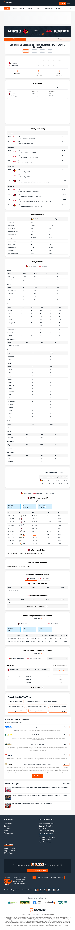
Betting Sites (46, 833)
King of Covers (9, 851)
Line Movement (61, 88)
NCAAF (7, 8)
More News (66, 783)
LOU (43, 480)
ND (24, 534)
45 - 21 (35, 515)
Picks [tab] (37, 39)
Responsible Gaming (46, 831)
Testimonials (8, 833)
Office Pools (8, 853)
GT (23, 537)
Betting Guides (46, 819)
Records (34, 51)
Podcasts (42, 828)
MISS (43, 484)
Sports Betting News (46, 826)
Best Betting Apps (45, 842)
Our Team (7, 828)
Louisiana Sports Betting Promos (37, 706)
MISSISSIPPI (43, 579)
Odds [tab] (60, 39)
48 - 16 (35, 531)
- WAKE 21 (31, 638)
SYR (24, 521)
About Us (8, 819)
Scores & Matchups (19, 8)
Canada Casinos (45, 839)
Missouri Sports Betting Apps (58, 711)
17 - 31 (35, 525)
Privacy (18, 890)
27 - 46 (35, 537)
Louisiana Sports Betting (15, 701)
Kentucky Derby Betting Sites (58, 706)
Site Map (7, 890)
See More (37, 776)
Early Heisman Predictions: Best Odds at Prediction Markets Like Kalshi (32, 803)
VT (23, 528)
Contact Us (8, 824)
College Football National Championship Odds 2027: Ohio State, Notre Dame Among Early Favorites (39, 795)
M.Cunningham (12, 638)
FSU (24, 531)
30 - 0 (35, 522)
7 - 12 (34, 534)
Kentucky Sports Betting (33, 701)
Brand (6, 831)
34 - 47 (35, 544)
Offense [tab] (16, 658)
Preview (42, 51)
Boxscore (26, 51)
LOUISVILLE (31, 579)
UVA (24, 525)
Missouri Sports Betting (50, 701)
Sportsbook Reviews (46, 824)
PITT (24, 540)
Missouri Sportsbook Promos (38, 711)
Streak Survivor (9, 848)
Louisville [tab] (31, 266)
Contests (8, 844)
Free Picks (31, 8)
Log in (63, 3)
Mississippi (61, 30)
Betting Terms (37, 501)
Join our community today (37, 870)
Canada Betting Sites (46, 837)
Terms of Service (27, 890)
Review (66, 727)
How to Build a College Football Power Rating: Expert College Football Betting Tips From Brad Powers (40, 787)
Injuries (50, 51)
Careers (7, 826)
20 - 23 (35, 541)
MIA (24, 543)
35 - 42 (35, 528)
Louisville (14, 30)
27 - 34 (35, 519)
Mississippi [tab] (44, 266)
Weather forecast (36, 34)
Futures (58, 8)
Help (12, 890)
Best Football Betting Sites (16, 706)
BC (23, 518)
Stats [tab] (15, 39)
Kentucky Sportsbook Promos (17, 711)
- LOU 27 (30, 642)
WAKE (24, 515)
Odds (38, 8)
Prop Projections (48, 8)
